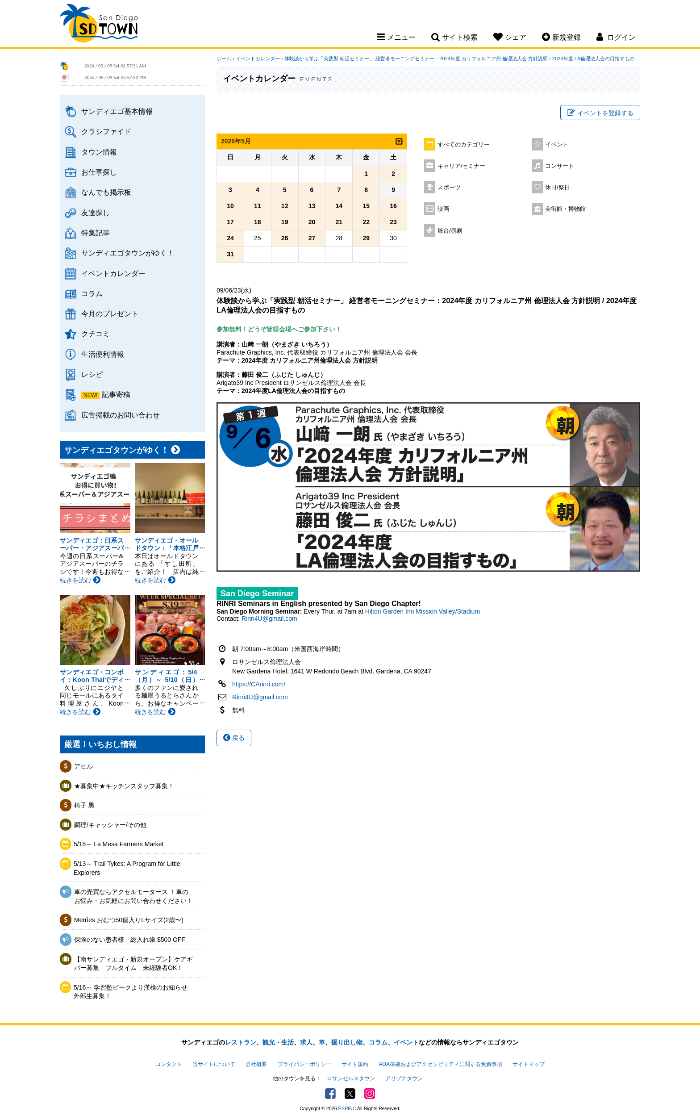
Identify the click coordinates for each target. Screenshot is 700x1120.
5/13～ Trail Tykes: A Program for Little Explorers (127, 868)
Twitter (350, 1093)
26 (284, 238)
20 (312, 222)
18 (257, 222)
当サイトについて (213, 1064)
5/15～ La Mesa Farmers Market (119, 844)
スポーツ (449, 187)
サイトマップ (528, 1064)
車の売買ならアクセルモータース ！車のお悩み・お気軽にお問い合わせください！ (133, 896)
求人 (306, 1042)
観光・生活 (278, 1042)
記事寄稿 (116, 394)
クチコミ (95, 334)
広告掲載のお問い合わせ (120, 415)
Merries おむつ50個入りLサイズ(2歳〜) (128, 920)
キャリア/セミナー (462, 166)
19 (284, 222)
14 (339, 205)
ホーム (224, 58)
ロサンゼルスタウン (351, 1078)
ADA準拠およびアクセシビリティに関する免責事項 (440, 1064)
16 (393, 205)
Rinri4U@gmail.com (269, 618)
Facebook (330, 1093)
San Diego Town (99, 24)
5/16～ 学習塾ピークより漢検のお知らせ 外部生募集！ (134, 992)
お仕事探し (99, 172)
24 (230, 238)
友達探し (95, 213)
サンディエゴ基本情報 (117, 111)
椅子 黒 (84, 805)
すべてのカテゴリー (464, 145)
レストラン (240, 1042)
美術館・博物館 (565, 209)
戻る (234, 738)
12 (284, 205)
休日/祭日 (557, 187)
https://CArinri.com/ (258, 684)
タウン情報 (99, 152)
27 (312, 238)
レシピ (92, 374)
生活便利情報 (102, 354)
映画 (443, 209)
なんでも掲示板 (106, 192)
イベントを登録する (600, 113)
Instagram (369, 1093)
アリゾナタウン (404, 1078)
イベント (556, 145)
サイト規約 (355, 1064)
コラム (92, 293)
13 (312, 205)
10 (230, 205)
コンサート (559, 166)
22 (366, 222)
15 (366, 205)
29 (366, 238)
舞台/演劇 (450, 231)
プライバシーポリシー (304, 1064)
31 (230, 254)
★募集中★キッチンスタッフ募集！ (124, 786)
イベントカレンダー (113, 273)
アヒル (83, 766)
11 (257, 205)
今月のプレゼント (109, 313)
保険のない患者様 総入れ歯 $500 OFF (129, 939)
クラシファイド (106, 131)
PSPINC (347, 1108)
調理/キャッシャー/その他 (110, 824)
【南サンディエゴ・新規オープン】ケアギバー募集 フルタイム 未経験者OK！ (133, 964)
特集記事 (95, 233)
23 (393, 222)
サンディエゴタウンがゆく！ (127, 253)
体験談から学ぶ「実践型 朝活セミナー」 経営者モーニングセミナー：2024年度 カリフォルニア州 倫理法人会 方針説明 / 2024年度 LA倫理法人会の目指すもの (459, 58)
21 (339, 222)
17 (230, 222)
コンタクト (168, 1064)
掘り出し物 (346, 1042)
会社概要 (256, 1064)
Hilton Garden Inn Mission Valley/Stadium (422, 611)
